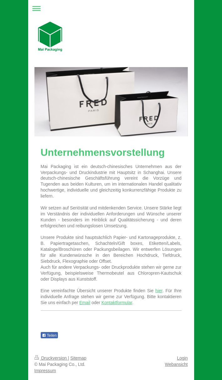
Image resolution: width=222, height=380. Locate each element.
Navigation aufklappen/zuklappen (111, 8)
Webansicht (176, 364)
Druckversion (51, 358)
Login (182, 358)
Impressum (45, 370)
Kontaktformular (116, 302)
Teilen (49, 335)
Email (84, 302)
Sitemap (78, 358)
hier (159, 290)
